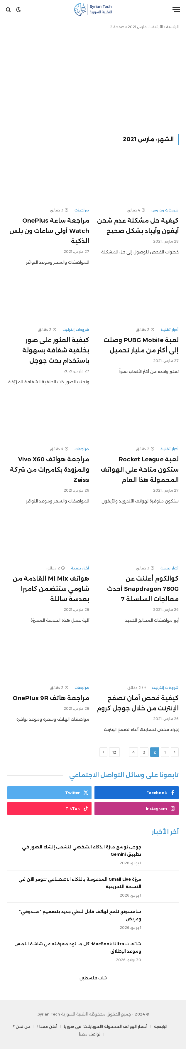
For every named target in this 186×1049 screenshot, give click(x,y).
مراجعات (82, 210)
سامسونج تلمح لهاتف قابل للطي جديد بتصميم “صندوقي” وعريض (80, 915)
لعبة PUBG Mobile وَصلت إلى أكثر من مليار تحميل (141, 345)
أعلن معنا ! (47, 1026)
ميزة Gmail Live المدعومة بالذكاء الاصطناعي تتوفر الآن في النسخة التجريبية (79, 883)
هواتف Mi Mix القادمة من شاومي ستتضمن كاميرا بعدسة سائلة (51, 589)
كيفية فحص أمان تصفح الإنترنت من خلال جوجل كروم (138, 703)
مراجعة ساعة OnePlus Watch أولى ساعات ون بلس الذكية (49, 231)
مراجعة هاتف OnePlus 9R (51, 698)
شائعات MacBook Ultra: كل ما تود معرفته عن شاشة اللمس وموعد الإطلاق (77, 947)
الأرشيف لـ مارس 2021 (145, 27)
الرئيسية (172, 27)
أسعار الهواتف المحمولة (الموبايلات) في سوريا (105, 1026)
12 (114, 752)
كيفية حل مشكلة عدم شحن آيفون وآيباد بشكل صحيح (138, 225)
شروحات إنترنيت (75, 329)
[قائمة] (176, 9)
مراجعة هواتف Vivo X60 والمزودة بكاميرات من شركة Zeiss (49, 469)
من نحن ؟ (22, 1026)
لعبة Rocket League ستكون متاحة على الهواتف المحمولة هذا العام (140, 469)
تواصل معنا (89, 1034)
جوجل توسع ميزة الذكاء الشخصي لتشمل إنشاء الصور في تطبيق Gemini (81, 850)
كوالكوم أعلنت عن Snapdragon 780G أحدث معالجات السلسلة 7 (143, 589)
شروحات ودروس (165, 210)
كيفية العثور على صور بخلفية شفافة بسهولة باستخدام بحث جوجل (55, 350)
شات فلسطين (93, 978)
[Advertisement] (93, 80)
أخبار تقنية (169, 329)
